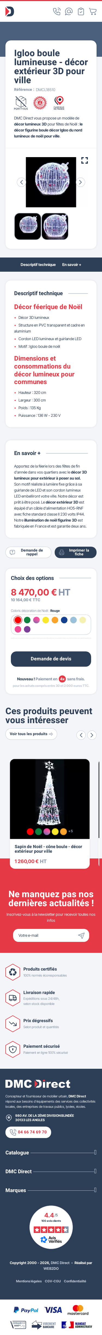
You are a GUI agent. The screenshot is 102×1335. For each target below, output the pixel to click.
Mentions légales (29, 1281)
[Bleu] (64, 620)
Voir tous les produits (31, 734)
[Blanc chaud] (82, 620)
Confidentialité (75, 1281)
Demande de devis (51, 658)
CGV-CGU (53, 1281)
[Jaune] (46, 620)
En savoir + (71, 264)
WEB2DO (51, 1268)
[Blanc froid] (73, 620)
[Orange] (55, 620)
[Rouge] (18, 620)
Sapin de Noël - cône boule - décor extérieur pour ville (48, 849)
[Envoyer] (82, 935)
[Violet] (27, 629)
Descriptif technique (38, 264)
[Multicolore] (36, 620)
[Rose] (18, 629)
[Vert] (27, 620)
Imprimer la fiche (74, 552)
